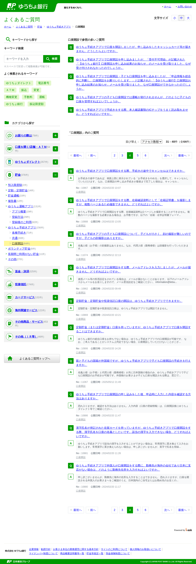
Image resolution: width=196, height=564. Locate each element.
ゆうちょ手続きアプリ (59, 26)
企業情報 (34, 549)
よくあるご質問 (24, 26)
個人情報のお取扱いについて (145, 549)
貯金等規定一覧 (95, 553)
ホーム (167, 6)
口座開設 (81, 192)
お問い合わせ (185, 6)
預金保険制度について (118, 553)
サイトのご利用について (114, 549)
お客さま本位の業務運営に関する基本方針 (76, 549)
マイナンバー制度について (43, 553)
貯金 (39, 26)
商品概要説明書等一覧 (72, 553)
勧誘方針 (46, 549)
